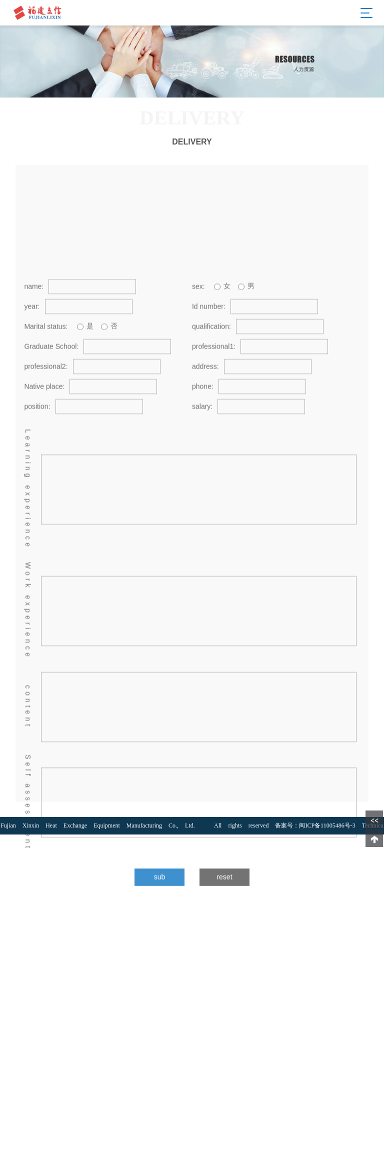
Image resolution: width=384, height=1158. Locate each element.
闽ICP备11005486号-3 (327, 825)
